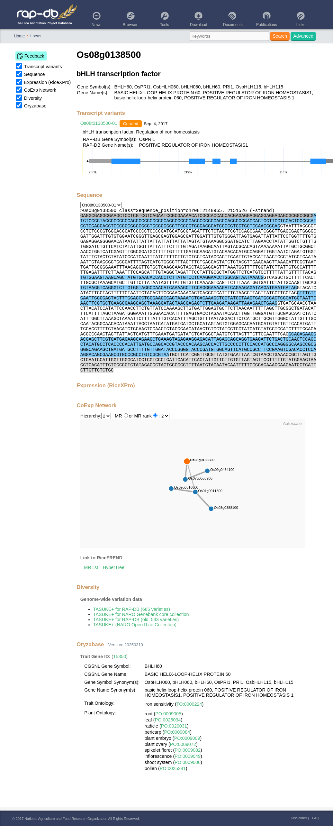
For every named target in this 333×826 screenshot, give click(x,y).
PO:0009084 (177, 732)
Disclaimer (299, 818)
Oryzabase (35, 105)
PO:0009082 (188, 750)
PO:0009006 (188, 762)
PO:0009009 (187, 738)
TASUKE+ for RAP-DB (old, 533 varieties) (136, 619)
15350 (119, 656)
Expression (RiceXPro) (47, 82)
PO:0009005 (168, 713)
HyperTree (113, 567)
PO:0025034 (168, 719)
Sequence (34, 74)
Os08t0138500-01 (98, 123)
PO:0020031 (174, 726)
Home (19, 35)
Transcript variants (43, 66)
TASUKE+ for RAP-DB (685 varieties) (131, 609)
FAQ (315, 818)
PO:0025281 (173, 768)
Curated (130, 123)
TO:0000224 (189, 704)
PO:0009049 (188, 756)
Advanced (303, 36)
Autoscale (292, 423)
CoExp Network (40, 90)
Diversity (33, 98)
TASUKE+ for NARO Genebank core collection (141, 614)
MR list (91, 567)
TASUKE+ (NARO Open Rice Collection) (134, 624)
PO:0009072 (183, 744)
